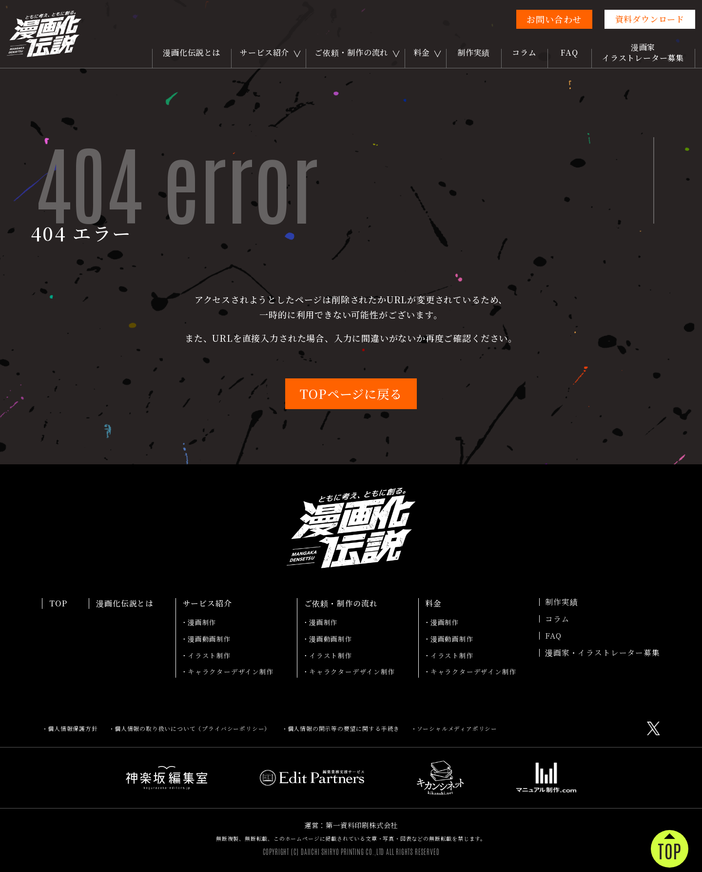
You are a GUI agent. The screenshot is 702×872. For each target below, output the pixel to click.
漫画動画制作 (209, 639)
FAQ (569, 52)
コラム (524, 52)
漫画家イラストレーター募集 (643, 52)
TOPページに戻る (351, 393)
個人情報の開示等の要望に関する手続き (344, 728)
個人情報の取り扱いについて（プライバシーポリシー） (193, 728)
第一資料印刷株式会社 (362, 825)
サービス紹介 (264, 52)
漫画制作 (202, 622)
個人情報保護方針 (73, 728)
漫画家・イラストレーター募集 (602, 653)
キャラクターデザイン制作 (231, 671)
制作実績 (473, 52)
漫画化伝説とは (191, 52)
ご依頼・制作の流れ (351, 52)
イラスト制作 (209, 655)
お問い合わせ (554, 19)
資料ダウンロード (649, 19)
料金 (421, 52)
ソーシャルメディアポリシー (457, 728)
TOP (58, 603)
